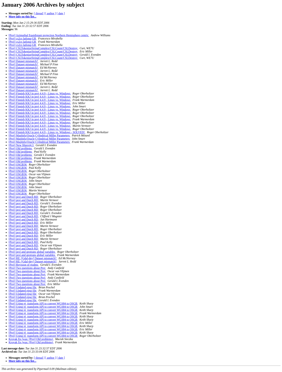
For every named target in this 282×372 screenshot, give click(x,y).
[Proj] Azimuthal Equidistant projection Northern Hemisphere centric (49, 35)
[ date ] (61, 13)
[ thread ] (39, 13)
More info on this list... (22, 16)
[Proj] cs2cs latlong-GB (23, 38)
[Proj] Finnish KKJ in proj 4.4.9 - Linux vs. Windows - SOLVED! (47, 132)
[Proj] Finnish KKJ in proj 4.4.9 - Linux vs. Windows (40, 93)
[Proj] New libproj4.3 (21, 145)
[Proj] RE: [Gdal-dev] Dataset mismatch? (33, 258)
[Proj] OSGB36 (18, 164)
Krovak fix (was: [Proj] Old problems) (31, 339)
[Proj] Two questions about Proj (27, 267)
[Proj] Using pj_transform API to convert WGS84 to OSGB (43, 303)
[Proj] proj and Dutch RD (24, 196)
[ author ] (50, 13)
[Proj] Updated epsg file (23, 287)
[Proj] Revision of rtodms (24, 264)
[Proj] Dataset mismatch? (24, 61)
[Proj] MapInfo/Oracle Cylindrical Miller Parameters (39, 135)
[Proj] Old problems (21, 148)
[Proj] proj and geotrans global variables (32, 251)
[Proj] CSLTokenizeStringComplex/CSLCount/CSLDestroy (43, 48)
